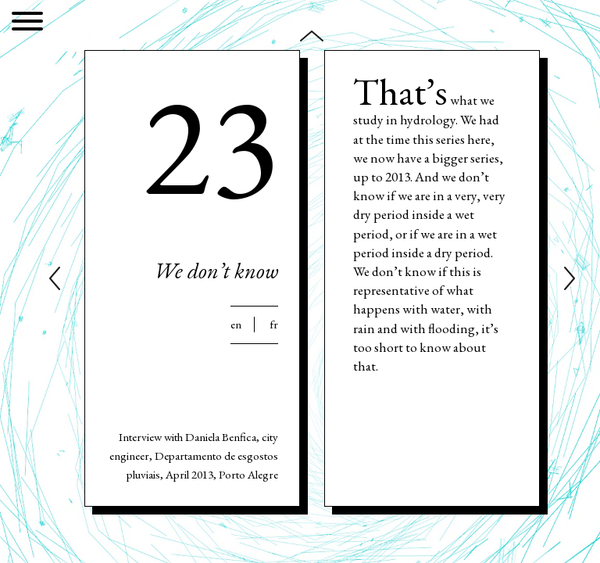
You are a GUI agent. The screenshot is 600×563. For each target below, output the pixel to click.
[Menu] (27, 24)
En (235, 324)
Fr (274, 324)
